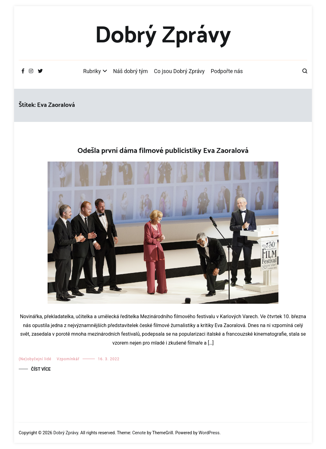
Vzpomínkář (68, 359)
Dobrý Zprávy (163, 36)
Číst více (41, 369)
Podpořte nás (227, 71)
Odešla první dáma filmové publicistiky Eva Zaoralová (162, 151)
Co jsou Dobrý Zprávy (179, 71)
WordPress (209, 432)
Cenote (139, 432)
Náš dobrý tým (130, 71)
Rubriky (92, 71)
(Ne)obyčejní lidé (35, 359)
